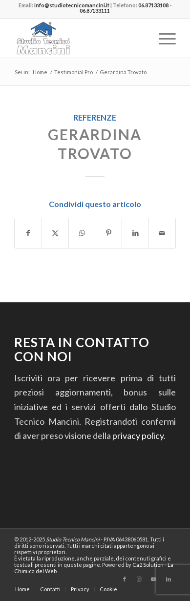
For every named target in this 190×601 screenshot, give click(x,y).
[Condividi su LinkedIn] (135, 233)
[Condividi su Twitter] (55, 233)
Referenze (94, 117)
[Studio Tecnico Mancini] (79, 38)
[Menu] (162, 38)
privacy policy (138, 435)
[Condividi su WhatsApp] (82, 233)
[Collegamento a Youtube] (154, 579)
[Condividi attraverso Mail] (162, 233)
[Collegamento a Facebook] (124, 579)
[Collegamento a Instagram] (139, 579)
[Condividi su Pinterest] (108, 233)
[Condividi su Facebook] (28, 233)
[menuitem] (162, 38)
